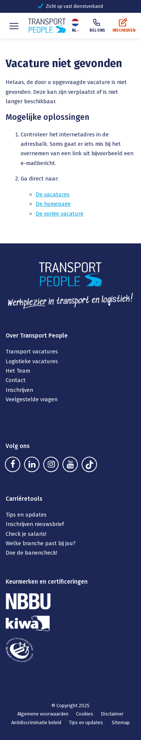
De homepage (53, 203)
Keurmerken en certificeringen (47, 581)
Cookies (84, 714)
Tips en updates (26, 514)
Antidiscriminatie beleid (36, 722)
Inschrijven (19, 390)
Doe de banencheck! (32, 552)
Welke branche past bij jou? (41, 543)
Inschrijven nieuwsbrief (35, 524)
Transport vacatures (32, 351)
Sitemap (121, 722)
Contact (16, 380)
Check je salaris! (27, 534)
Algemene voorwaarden (42, 714)
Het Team (18, 370)
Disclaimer (112, 714)
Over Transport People (37, 335)
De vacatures (53, 194)
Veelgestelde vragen (32, 399)
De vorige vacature (59, 213)
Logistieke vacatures (32, 361)
